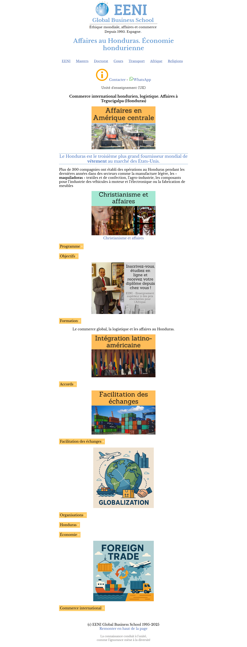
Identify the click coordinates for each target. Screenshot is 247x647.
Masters (82, 61)
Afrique (156, 61)
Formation (69, 321)
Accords (66, 384)
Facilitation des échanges (80, 441)
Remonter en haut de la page (123, 629)
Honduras (68, 525)
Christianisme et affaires (123, 238)
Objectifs (67, 256)
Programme (70, 246)
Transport (137, 61)
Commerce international (80, 608)
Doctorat (101, 61)
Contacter (117, 80)
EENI (66, 61)
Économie (68, 535)
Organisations (71, 515)
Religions (175, 61)
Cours (118, 61)
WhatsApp (140, 80)
